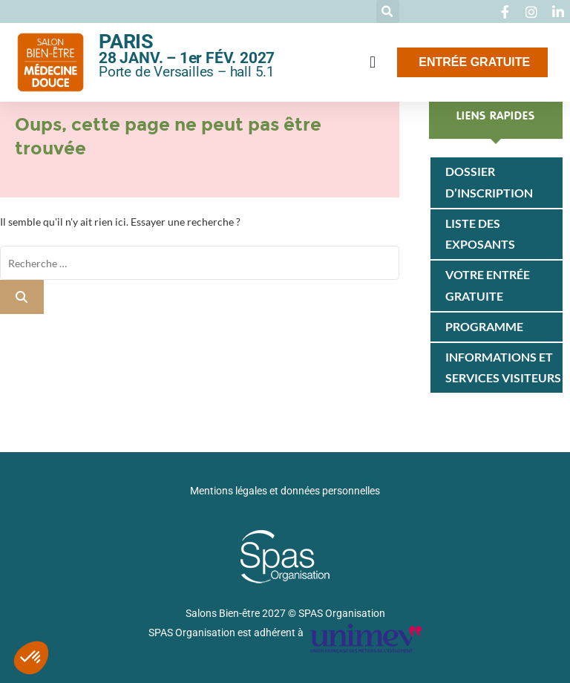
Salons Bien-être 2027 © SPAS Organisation (285, 613)
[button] (387, 11)
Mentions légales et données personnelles (285, 491)
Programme (484, 326)
